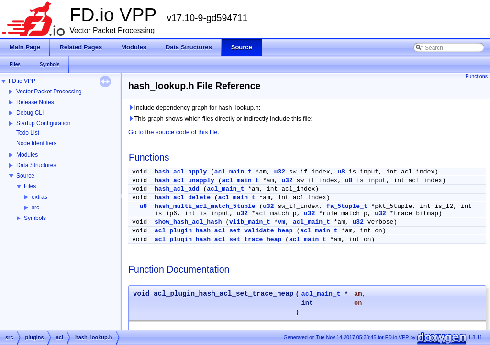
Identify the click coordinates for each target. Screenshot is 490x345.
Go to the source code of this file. (173, 132)
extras (39, 197)
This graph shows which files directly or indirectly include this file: (220, 118)
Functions (477, 76)
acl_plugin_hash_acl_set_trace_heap (218, 239)
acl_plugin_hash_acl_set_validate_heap (224, 230)
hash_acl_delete (183, 197)
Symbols (35, 218)
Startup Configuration (43, 123)
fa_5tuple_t (347, 206)
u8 (341, 171)
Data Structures (36, 165)
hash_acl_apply (181, 171)
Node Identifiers (36, 143)
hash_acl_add (177, 189)
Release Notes (35, 102)
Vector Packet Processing (49, 91)
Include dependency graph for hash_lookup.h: (194, 107)
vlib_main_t (249, 222)
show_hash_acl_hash (188, 222)
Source (25, 175)
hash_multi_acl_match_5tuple (205, 206)
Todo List (27, 132)
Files (30, 186)
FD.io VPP (22, 81)
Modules (27, 154)
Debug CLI (30, 112)
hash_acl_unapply (184, 180)
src (35, 207)
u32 (279, 171)
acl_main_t (233, 171)
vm (282, 222)
